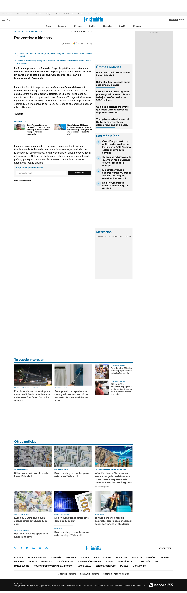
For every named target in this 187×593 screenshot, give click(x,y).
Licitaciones (139, 566)
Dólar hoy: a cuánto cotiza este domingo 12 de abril (115, 185)
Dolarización (99, 14)
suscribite (173, 19)
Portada (18, 557)
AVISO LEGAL (84, 566)
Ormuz (38, 14)
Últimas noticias (37, 557)
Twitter (15, 548)
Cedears (128, 236)
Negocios (107, 26)
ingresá (181, 19)
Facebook (21, 548)
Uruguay (137, 26)
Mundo (33, 561)
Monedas (99, 236)
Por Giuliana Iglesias (102, 487)
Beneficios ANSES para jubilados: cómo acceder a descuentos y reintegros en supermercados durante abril (79, 129)
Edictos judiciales (106, 566)
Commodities (117, 236)
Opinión (122, 26)
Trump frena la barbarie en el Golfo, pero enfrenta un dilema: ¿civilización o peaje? (112, 122)
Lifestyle (164, 557)
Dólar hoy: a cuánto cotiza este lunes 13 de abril (113, 74)
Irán (89, 14)
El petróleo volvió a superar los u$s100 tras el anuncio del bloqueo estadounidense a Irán (116, 174)
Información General (33, 31)
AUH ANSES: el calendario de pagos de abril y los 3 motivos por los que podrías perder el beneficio (121, 389)
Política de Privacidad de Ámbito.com (53, 566)
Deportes (46, 561)
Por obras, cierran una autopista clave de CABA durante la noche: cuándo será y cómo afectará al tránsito (32, 396)
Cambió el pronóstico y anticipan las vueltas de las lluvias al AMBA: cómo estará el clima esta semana (116, 147)
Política (92, 26)
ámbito (17, 31)
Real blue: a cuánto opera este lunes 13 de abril (31, 535)
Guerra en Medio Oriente (64, 14)
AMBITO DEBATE (116, 574)
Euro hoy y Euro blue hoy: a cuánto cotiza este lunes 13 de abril (31, 521)
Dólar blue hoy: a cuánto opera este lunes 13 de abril (113, 83)
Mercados (121, 557)
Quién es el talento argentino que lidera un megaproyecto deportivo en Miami (112, 109)
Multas (124, 566)
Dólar (19, 14)
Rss (156, 561)
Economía (62, 26)
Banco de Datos (102, 557)
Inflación (29, 14)
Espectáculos (125, 561)
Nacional (19, 561)
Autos (109, 561)
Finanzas (78, 26)
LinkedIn (33, 548)
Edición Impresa (65, 561)
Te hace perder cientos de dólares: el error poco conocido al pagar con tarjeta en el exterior (113, 521)
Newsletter (181, 26)
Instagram (27, 548)
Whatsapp (46, 548)
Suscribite (79, 173)
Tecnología (143, 561)
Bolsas (108, 236)
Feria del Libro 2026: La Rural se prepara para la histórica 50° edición (121, 370)
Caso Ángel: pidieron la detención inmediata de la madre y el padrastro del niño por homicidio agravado (38, 129)
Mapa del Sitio (21, 566)
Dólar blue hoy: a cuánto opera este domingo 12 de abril (71, 534)
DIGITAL (67, 574)
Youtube (40, 548)
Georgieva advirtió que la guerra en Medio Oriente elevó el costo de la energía (116, 161)
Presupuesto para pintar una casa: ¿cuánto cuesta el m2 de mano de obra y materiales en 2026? (71, 396)
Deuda (80, 14)
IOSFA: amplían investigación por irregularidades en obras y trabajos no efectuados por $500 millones (113, 96)
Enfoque (49, 14)
